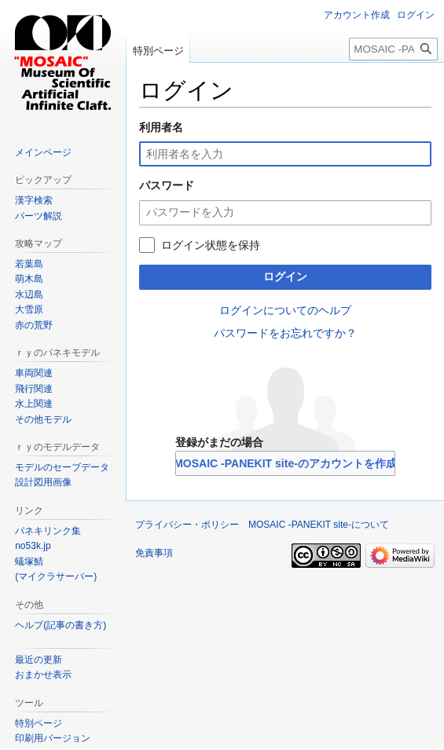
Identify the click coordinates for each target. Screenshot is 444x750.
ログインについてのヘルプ (285, 310)
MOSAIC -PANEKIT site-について (318, 524)
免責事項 (154, 552)
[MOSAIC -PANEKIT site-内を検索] (393, 49)
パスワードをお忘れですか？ (285, 333)
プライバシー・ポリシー (187, 524)
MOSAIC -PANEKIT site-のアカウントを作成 (285, 463)
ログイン (285, 276)
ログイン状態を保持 (210, 245)
